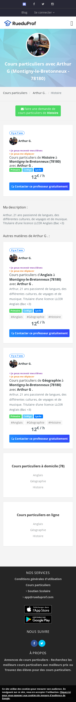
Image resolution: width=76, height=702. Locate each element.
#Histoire (54, 317)
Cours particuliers (15, 93)
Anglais (38, 475)
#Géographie (35, 317)
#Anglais (17, 317)
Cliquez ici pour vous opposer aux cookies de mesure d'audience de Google (36, 695)
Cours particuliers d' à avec (35, 279)
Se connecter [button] (44, 12)
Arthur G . (39, 93)
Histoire (38, 487)
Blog (24, 12)
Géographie (38, 481)
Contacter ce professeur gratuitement (39, 186)
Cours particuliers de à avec (35, 161)
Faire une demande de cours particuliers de (38, 111)
